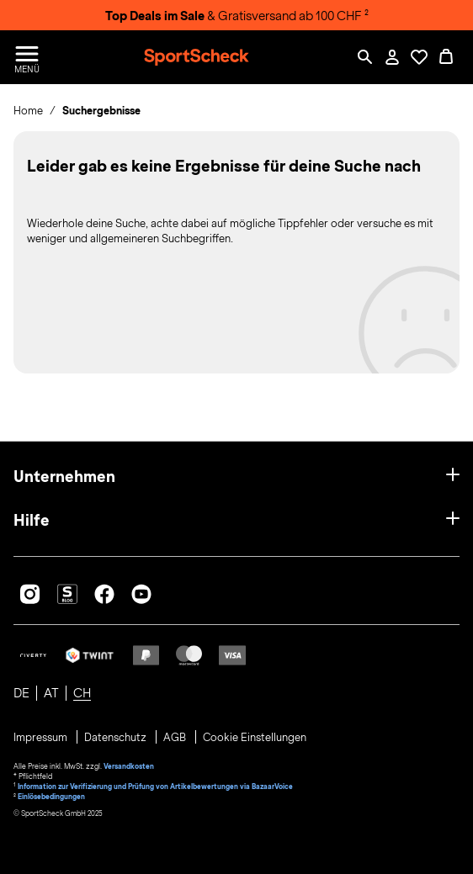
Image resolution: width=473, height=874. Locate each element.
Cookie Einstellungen (254, 738)
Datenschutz (116, 738)
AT (51, 693)
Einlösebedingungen (51, 796)
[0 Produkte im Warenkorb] (446, 57)
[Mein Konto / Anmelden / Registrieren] (392, 57)
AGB (176, 738)
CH (82, 693)
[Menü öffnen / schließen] (26, 57)
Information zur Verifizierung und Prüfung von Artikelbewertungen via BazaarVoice (155, 786)
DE (21, 693)
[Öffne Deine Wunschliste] (419, 57)
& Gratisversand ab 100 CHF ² (237, 16)
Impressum (41, 738)
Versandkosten (129, 766)
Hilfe (31, 520)
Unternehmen (64, 476)
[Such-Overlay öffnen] (365, 57)
